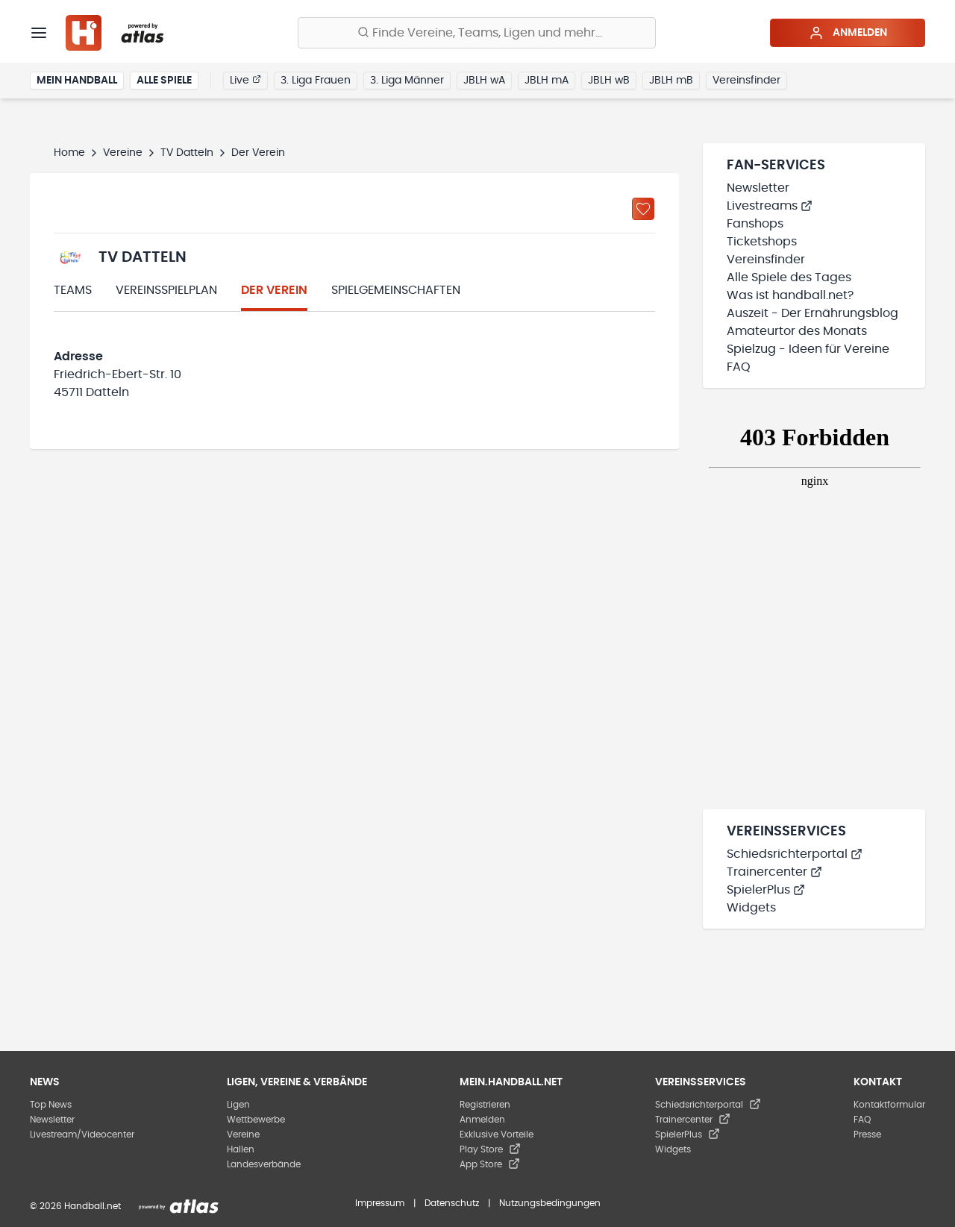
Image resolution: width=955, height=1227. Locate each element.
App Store (490, 1164)
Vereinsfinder (746, 80)
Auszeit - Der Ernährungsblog (812, 313)
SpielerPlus (766, 890)
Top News (51, 1104)
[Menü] (39, 33)
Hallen (240, 1149)
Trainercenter (774, 872)
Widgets (751, 908)
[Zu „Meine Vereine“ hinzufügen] (643, 209)
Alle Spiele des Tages (789, 277)
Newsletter (758, 188)
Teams (73, 290)
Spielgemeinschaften (395, 290)
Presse (867, 1134)
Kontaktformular (889, 1104)
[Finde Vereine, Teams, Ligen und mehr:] (477, 32)
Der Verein (274, 290)
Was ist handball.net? (790, 295)
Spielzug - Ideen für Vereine (808, 349)
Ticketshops (762, 242)
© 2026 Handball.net (75, 1206)
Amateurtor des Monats (797, 331)
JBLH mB (671, 80)
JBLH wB (609, 80)
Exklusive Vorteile (496, 1134)
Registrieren (485, 1104)
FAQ (739, 367)
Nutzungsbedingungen (550, 1203)
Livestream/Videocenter (82, 1134)
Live (245, 80)
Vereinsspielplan (166, 290)
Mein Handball (77, 80)
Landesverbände (264, 1164)
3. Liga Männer (407, 80)
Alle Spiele (164, 80)
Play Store (490, 1149)
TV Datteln (186, 153)
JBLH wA (484, 80)
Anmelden (848, 32)
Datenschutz (452, 1203)
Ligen (238, 1104)
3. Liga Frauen (316, 80)
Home (69, 153)
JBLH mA (547, 80)
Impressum (379, 1203)
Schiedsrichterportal (794, 854)
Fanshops (755, 224)
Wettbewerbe (256, 1119)
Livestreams (769, 206)
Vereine (123, 153)
